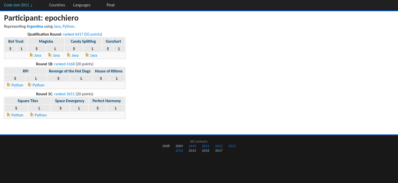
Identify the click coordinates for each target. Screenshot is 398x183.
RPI (25, 71)
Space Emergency (69, 100)
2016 (205, 150)
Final (110, 5)
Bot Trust (16, 41)
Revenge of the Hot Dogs (70, 71)
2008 (166, 146)
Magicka (46, 41)
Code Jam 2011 (18, 5)
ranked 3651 (64, 94)
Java (57, 26)
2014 (179, 150)
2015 (192, 150)
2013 (232, 146)
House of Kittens (109, 71)
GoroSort (113, 41)
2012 (219, 146)
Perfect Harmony (106, 100)
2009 (179, 146)
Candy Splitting (83, 41)
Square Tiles (28, 100)
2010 (192, 146)
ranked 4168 (64, 64)
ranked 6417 (73, 34)
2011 (205, 146)
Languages (81, 5)
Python (68, 26)
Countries (57, 5)
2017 (219, 150)
